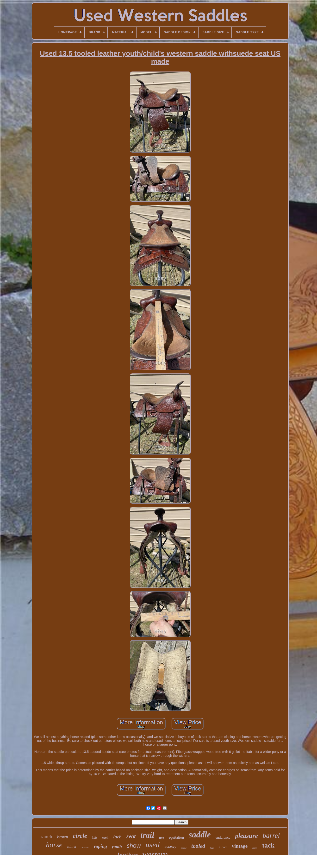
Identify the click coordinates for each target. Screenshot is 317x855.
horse (54, 845)
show (134, 845)
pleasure (246, 835)
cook (105, 837)
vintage (240, 846)
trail (147, 835)
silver (223, 847)
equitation (176, 837)
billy (94, 837)
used (152, 844)
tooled (198, 846)
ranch (46, 836)
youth (117, 846)
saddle (200, 834)
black (71, 846)
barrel (271, 835)
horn (254, 847)
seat (131, 836)
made (183, 847)
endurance (223, 837)
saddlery (170, 847)
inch (117, 836)
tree (161, 837)
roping (100, 846)
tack (268, 845)
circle (80, 835)
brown (62, 837)
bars (212, 848)
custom (85, 847)
